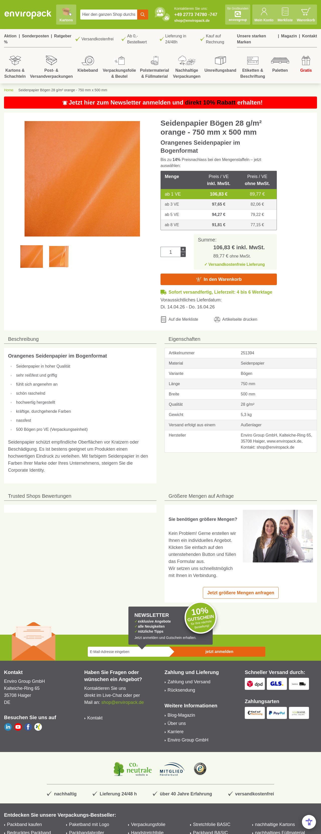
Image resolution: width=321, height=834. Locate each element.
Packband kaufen (24, 824)
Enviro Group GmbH (188, 739)
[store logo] (28, 15)
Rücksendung (181, 690)
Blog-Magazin (181, 715)
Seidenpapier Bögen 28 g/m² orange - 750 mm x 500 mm (62, 90)
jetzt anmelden (219, 651)
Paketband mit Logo (89, 824)
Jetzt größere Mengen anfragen (240, 592)
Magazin (289, 36)
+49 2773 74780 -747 (195, 14)
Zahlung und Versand (189, 681)
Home (8, 90)
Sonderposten (35, 36)
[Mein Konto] (263, 15)
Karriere (176, 731)
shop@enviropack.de (192, 21)
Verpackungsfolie (148, 824)
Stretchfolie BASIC (211, 824)
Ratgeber (62, 36)
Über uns (177, 723)
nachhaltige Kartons (275, 824)
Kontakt (309, 36)
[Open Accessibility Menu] (309, 822)
